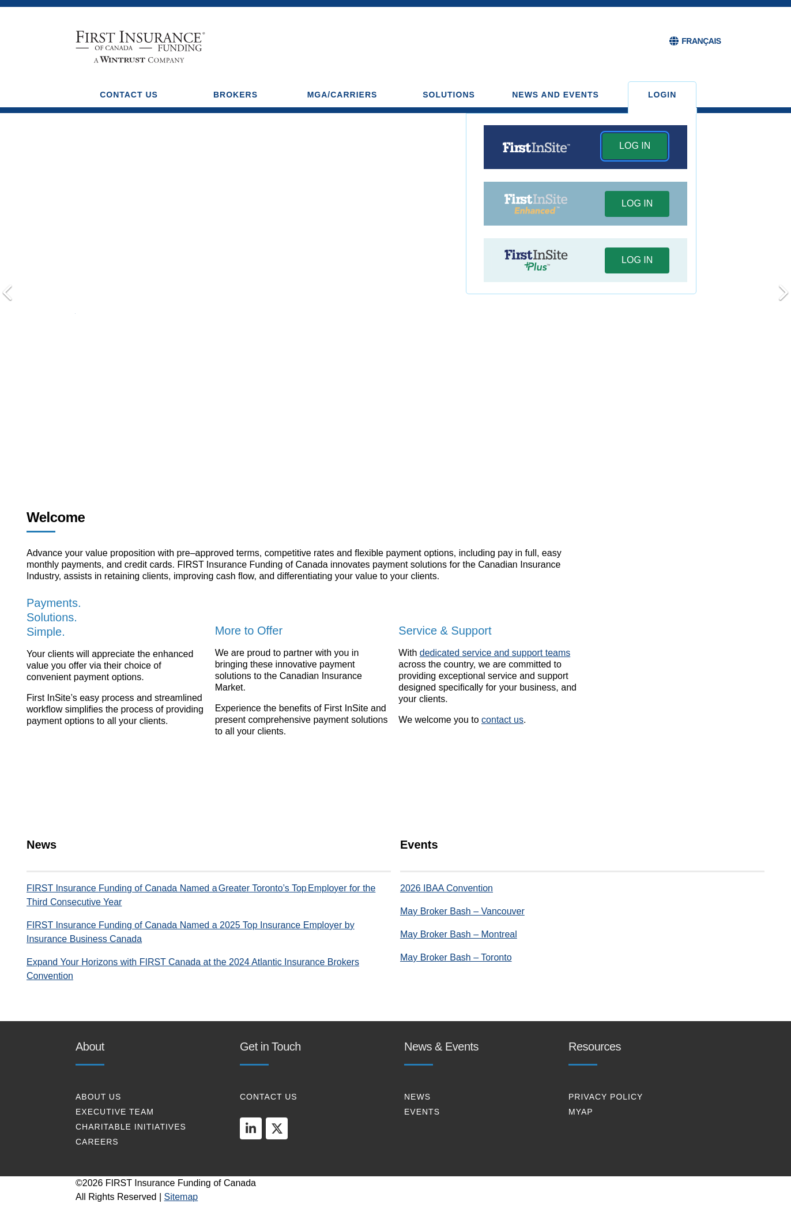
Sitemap (181, 1197)
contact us (502, 720)
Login (662, 94)
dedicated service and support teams (495, 653)
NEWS (417, 1096)
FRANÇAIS (701, 41)
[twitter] (277, 1128)
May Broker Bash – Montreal (458, 934)
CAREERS (97, 1141)
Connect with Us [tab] (395, 454)
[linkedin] (251, 1128)
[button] (634, 147)
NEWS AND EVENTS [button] (555, 94)
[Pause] (428, 455)
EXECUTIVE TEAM (115, 1111)
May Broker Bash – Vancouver (462, 911)
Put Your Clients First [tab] (412, 454)
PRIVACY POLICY (605, 1096)
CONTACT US (268, 1096)
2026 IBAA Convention (446, 888)
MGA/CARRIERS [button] (342, 94)
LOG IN (634, 146)
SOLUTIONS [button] (449, 94)
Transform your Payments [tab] (379, 454)
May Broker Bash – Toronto (456, 957)
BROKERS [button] (235, 94)
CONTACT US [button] (129, 94)
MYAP (580, 1111)
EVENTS (422, 1111)
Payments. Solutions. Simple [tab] (363, 454)
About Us (98, 1096)
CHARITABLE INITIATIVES (131, 1126)
